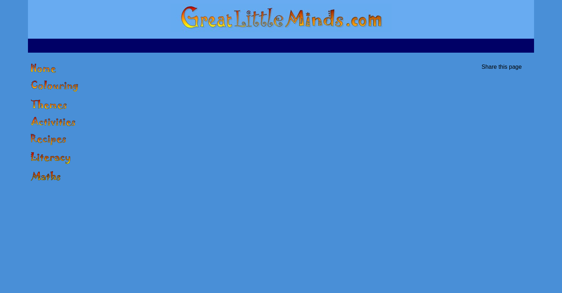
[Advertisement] (281, 45)
